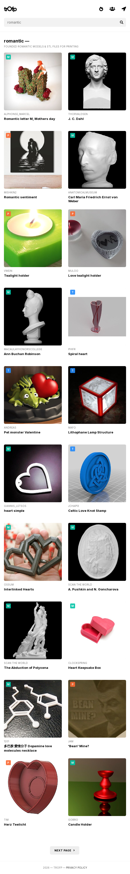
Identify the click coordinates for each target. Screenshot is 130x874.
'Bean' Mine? (78, 746)
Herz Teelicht (15, 824)
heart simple (14, 511)
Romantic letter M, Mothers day (29, 119)
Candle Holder (80, 824)
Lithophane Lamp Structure (90, 432)
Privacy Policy (76, 867)
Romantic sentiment (20, 197)
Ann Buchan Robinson (22, 354)
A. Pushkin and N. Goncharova (93, 589)
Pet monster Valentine (22, 432)
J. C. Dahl (76, 119)
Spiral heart (77, 354)
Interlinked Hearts (19, 589)
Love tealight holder (84, 275)
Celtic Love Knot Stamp (87, 511)
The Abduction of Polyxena (26, 668)
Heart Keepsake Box (84, 668)
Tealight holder (16, 275)
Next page (64, 850)
